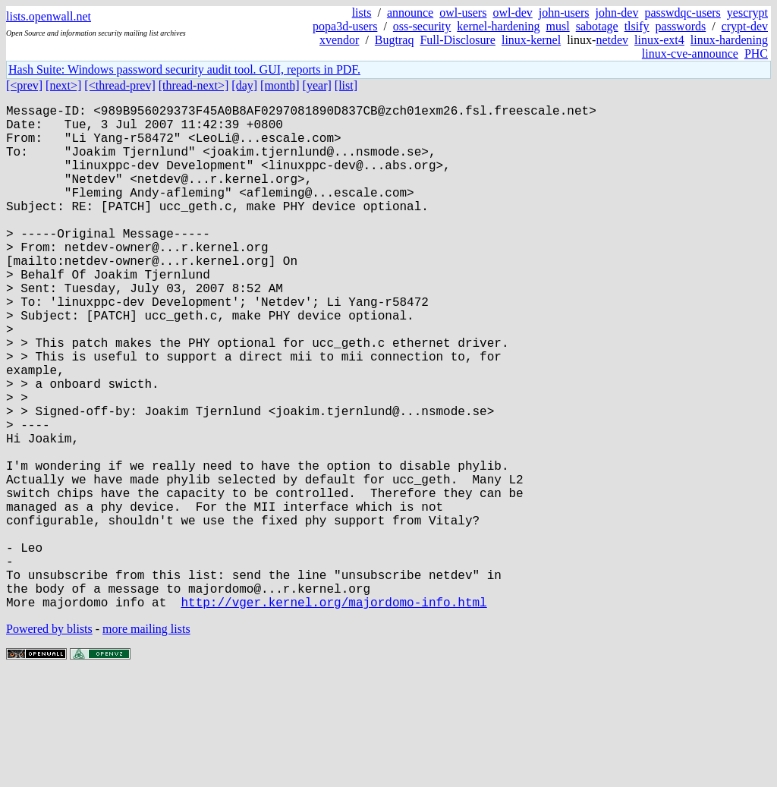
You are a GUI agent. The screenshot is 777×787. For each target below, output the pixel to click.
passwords (681, 26)
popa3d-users (345, 26)
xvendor (339, 39)
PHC (756, 53)
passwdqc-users (682, 12)
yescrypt (747, 12)
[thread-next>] (194, 85)
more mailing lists (146, 741)
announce (410, 12)
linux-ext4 (659, 39)
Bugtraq (394, 39)
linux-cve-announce (690, 53)
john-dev (617, 12)
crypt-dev (745, 26)
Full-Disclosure (457, 39)
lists (362, 12)
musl (558, 26)
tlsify (637, 26)
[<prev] (24, 85)
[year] (317, 85)
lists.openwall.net (48, 16)
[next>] (63, 85)
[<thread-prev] (119, 85)
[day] (244, 85)
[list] (346, 85)
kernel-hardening (498, 26)
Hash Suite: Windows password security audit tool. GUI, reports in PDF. (184, 69)
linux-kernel (531, 39)
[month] (280, 85)
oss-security (422, 26)
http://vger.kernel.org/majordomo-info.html (333, 714)
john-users (564, 12)
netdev (612, 39)
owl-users (462, 12)
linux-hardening (729, 39)
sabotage (597, 26)
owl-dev (512, 12)
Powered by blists (49, 741)
